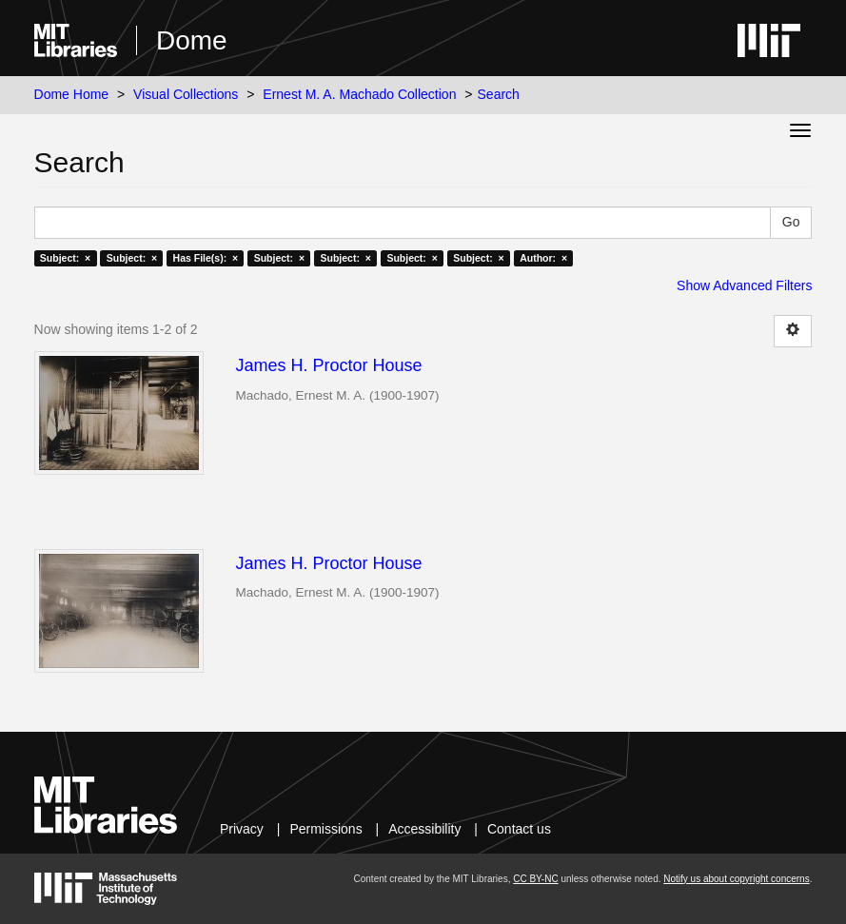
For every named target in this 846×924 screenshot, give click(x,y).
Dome (191, 40)
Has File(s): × (206, 258)
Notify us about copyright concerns (736, 879)
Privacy (242, 828)
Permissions (325, 828)
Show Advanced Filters (744, 285)
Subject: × (65, 258)
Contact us (519, 828)
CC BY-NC (535, 879)
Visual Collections (185, 94)
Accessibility (424, 828)
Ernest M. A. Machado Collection (359, 94)
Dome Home (71, 94)
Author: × (543, 258)
